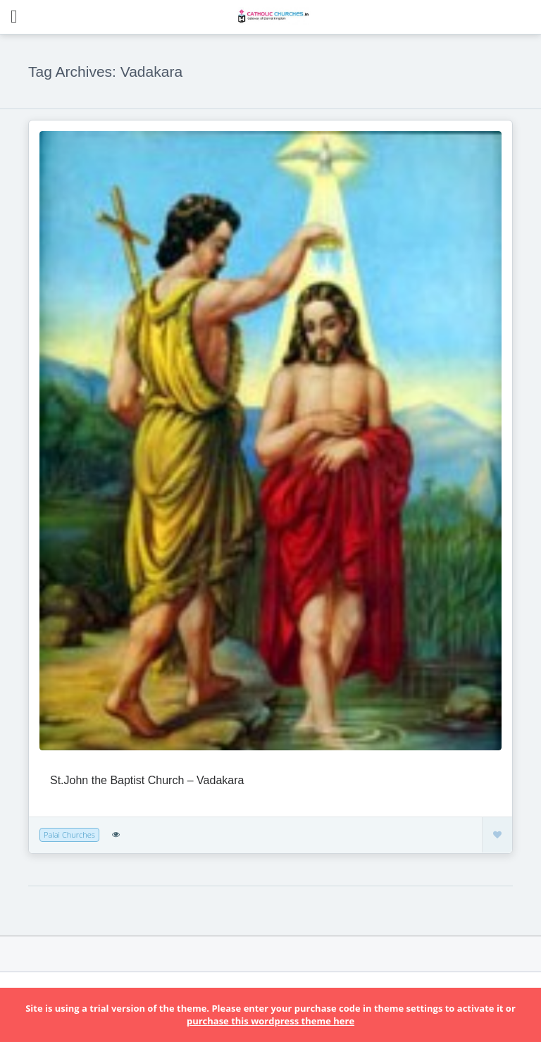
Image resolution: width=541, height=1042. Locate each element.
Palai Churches (69, 834)
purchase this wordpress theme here (270, 1021)
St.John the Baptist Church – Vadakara (147, 780)
